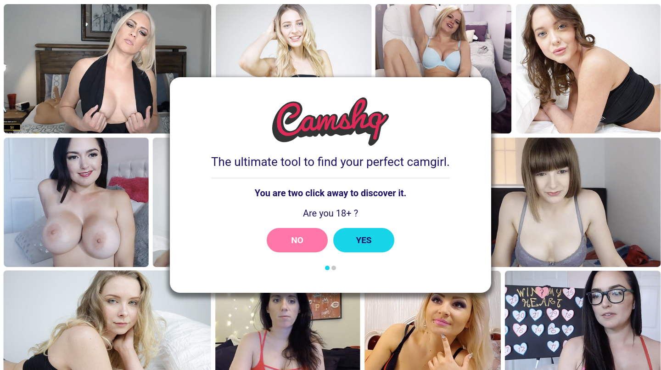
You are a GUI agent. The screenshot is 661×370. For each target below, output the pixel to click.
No (297, 240)
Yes (363, 240)
